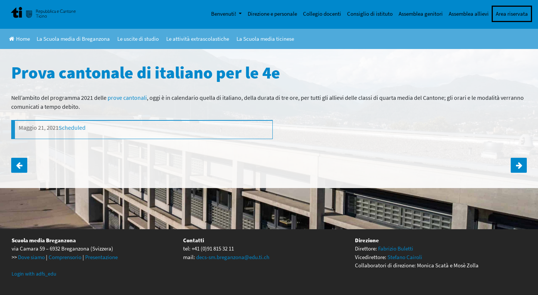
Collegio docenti (322, 13)
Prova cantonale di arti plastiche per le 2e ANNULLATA (519, 165)
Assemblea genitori (421, 13)
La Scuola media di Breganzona (73, 38)
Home (19, 38)
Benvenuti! (224, 13)
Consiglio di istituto (370, 13)
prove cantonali (127, 97)
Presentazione (101, 257)
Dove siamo (31, 257)
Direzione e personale (272, 13)
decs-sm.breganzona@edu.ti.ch (232, 257)
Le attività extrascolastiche (197, 38)
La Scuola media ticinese (265, 38)
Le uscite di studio (138, 38)
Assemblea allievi (469, 13)
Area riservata (512, 13)
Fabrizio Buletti (395, 248)
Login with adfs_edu (34, 273)
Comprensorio (65, 257)
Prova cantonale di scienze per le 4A (19, 165)
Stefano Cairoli (404, 257)
